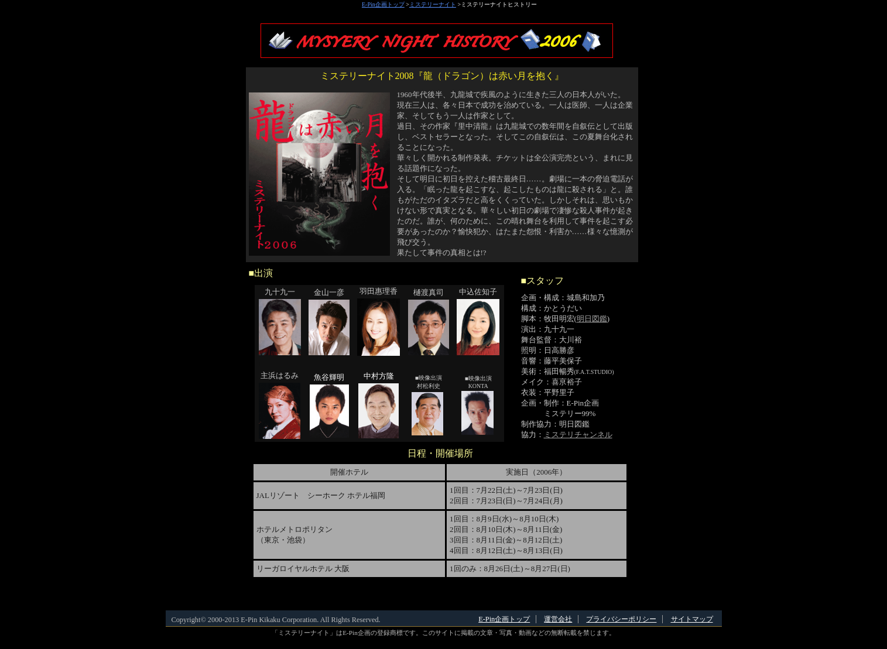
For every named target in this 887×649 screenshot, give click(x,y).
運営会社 (558, 619)
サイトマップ (692, 619)
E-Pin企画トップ (383, 4)
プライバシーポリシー (621, 619)
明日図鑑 (592, 318)
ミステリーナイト (432, 4)
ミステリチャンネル (578, 434)
